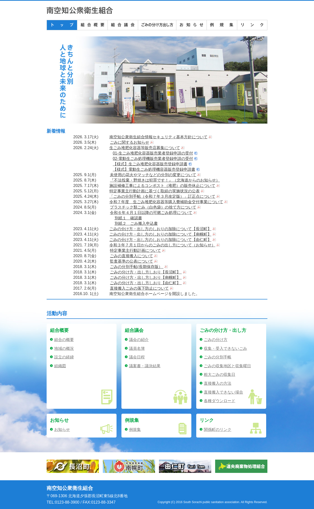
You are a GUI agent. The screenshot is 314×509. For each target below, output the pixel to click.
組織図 (60, 366)
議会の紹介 (139, 340)
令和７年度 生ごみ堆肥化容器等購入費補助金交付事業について (166, 202)
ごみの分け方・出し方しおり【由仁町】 (146, 283)
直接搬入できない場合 (223, 392)
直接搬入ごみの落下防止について (139, 288)
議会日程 (137, 357)
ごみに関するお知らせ (129, 142)
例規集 (135, 429)
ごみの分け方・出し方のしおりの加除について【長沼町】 (160, 229)
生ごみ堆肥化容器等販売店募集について (144, 148)
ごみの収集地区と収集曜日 (227, 366)
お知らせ (62, 429)
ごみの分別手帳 (217, 357)
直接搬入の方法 (217, 383)
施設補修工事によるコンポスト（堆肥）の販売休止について (162, 186)
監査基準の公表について (131, 261)
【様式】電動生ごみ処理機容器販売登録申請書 (154, 169)
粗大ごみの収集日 (219, 374)
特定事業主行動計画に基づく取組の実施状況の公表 (154, 191)
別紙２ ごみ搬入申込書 (136, 223)
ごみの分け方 (215, 340)
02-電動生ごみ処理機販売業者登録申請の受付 (153, 158)
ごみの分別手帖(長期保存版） (136, 267)
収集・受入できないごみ (225, 348)
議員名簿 (137, 348)
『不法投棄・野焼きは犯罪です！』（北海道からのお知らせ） (165, 180)
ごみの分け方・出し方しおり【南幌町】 (146, 277)
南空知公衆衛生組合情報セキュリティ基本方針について (158, 137)
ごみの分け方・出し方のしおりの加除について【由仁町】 (160, 240)
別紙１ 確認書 (128, 218)
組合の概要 (64, 340)
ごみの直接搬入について (131, 256)
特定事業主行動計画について (135, 250)
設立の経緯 (64, 357)
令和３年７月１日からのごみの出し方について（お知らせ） (162, 245)
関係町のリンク (217, 429)
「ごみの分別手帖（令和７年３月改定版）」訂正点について (162, 196)
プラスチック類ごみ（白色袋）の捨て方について (153, 207)
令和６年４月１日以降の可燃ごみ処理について (151, 213)
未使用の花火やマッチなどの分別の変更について (153, 175)
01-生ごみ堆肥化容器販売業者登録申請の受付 (153, 153)
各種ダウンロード (219, 401)
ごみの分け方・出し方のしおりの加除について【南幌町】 (160, 234)
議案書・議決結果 (144, 366)
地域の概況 (64, 348)
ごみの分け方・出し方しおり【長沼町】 (146, 272)
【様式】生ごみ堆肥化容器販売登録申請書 (150, 164)
